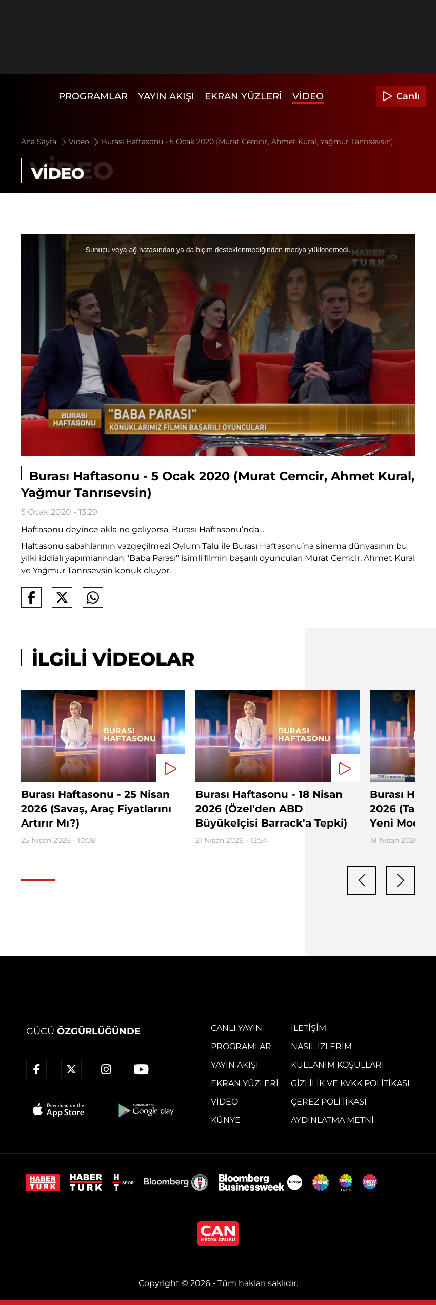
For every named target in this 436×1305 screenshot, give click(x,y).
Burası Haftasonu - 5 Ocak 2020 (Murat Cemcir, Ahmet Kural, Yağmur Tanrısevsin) (247, 141)
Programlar (93, 96)
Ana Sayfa (44, 141)
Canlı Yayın (236, 1028)
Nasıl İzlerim (321, 1046)
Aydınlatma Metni (332, 1120)
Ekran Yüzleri (243, 96)
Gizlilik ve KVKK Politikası (350, 1083)
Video (308, 96)
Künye (226, 1120)
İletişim (308, 1028)
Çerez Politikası (329, 1102)
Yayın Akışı (166, 96)
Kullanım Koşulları (337, 1065)
